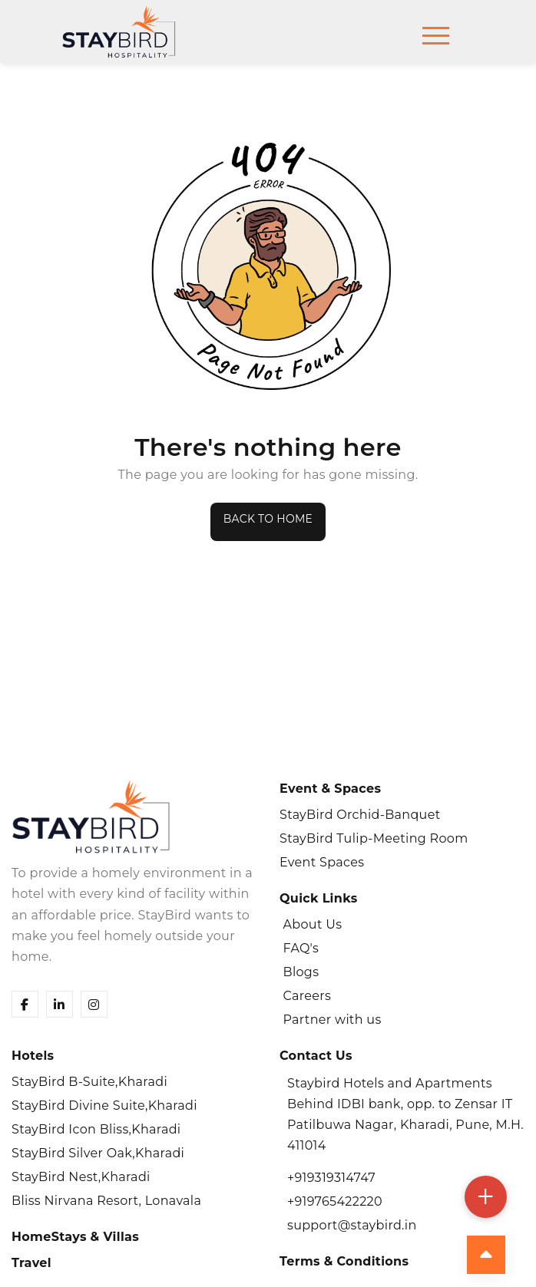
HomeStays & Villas (75, 1236)
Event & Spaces (330, 788)
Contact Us (316, 1055)
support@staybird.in (352, 1225)
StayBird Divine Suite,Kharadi (104, 1105)
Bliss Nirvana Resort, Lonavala (106, 1200)
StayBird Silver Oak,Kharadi (98, 1153)
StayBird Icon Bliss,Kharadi (96, 1129)
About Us (311, 924)
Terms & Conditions (344, 1261)
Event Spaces (322, 862)
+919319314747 (331, 1177)
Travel (31, 1263)
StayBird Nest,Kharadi (81, 1177)
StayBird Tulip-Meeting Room (374, 838)
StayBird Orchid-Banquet (360, 814)
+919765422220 (334, 1201)
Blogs (299, 972)
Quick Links (318, 898)
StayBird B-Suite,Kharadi (89, 1081)
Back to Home (268, 519)
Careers (305, 995)
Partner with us (331, 1019)
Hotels (33, 1055)
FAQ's (299, 948)
